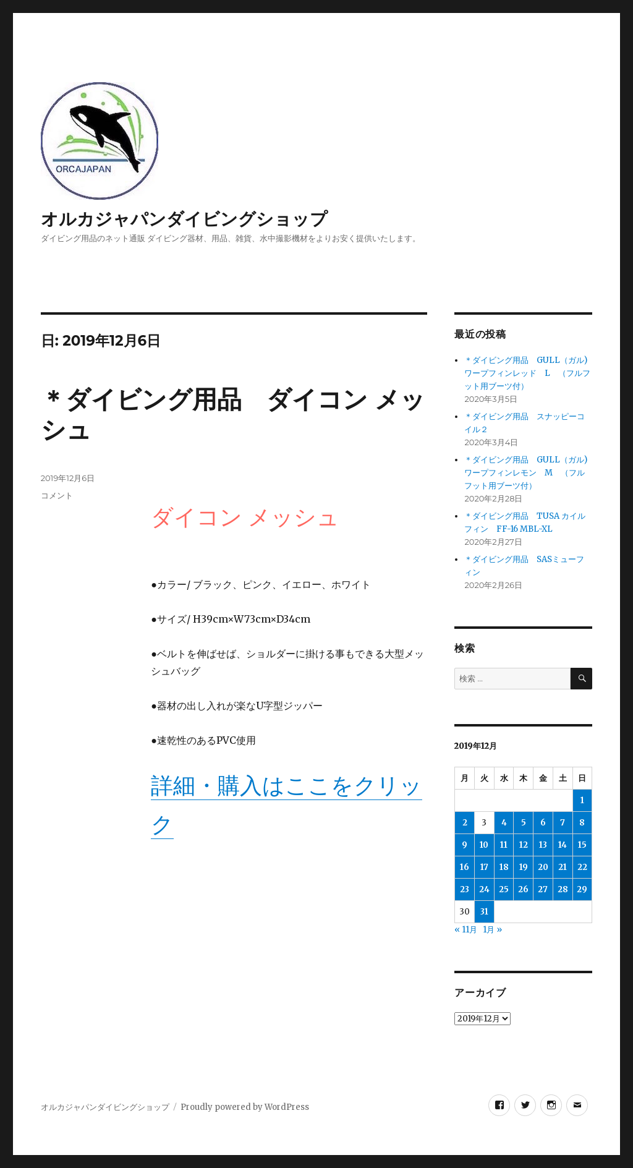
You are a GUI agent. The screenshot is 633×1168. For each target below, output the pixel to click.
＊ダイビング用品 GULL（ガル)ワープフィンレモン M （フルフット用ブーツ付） (525, 472)
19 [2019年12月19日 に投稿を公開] (523, 867)
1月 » (492, 929)
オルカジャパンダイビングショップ (184, 218)
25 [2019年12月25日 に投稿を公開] (504, 889)
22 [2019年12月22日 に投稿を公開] (582, 867)
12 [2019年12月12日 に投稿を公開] (523, 845)
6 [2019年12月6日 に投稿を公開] (543, 822)
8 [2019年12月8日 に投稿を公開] (582, 822)
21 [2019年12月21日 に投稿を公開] (562, 867)
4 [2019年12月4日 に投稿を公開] (504, 822)
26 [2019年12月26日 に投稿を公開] (523, 889)
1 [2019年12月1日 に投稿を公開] (582, 800)
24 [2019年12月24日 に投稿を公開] (484, 889)
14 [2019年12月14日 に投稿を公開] (562, 845)
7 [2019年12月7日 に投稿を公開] (562, 822)
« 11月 (465, 929)
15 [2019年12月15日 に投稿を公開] (582, 845)
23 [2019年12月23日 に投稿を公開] (464, 889)
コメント (57, 495)
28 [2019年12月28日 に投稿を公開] (563, 889)
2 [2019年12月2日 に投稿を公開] (464, 822)
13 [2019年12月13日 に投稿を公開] (543, 845)
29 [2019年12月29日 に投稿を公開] (582, 889)
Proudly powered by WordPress (245, 1107)
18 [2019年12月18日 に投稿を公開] (504, 867)
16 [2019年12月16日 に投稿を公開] (464, 867)
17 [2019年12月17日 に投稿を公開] (484, 867)
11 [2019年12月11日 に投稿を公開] (504, 845)
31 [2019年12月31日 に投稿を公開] (484, 911)
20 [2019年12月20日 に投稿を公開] (543, 867)
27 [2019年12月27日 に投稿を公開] (543, 889)
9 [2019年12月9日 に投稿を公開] (464, 845)
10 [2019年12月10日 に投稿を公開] (484, 845)
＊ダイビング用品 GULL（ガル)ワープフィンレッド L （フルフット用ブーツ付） (527, 373)
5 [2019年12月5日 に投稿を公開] (523, 822)
